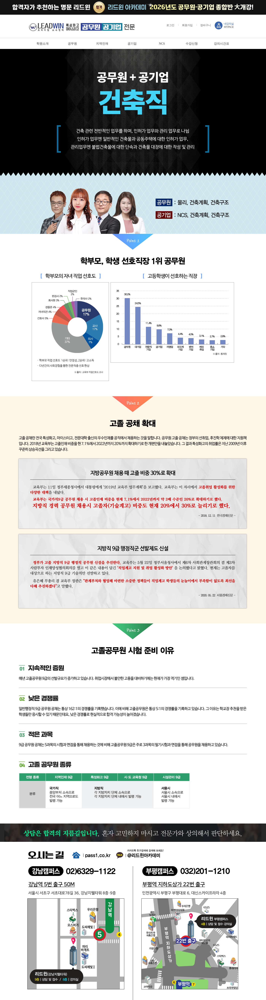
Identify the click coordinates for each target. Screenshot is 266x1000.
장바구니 (205, 25)
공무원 (72, 43)
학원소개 (42, 43)
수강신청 (192, 43)
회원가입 (187, 25)
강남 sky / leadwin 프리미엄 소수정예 (81, 27)
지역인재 (102, 43)
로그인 (170, 25)
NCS (162, 43)
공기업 (132, 43)
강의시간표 (221, 43)
